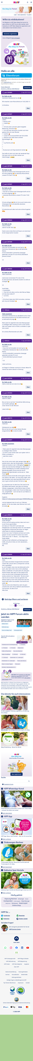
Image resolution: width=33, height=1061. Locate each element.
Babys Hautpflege (6, 654)
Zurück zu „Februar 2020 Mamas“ (10, 89)
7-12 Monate (5, 657)
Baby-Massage (25, 901)
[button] (27, 2)
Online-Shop (16, 905)
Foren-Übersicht (5, 87)
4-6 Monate (22, 654)
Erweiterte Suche (8, 784)
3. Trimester (12, 648)
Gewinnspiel (23, 903)
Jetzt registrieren (22, 14)
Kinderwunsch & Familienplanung (9, 644)
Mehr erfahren (7, 839)
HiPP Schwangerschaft (9, 958)
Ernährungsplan (17, 901)
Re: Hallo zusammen (8, 443)
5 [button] (19, 605)
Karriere (7, 974)
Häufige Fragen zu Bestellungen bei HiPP (16, 980)
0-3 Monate (15, 654)
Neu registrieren (16, 774)
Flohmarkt (17, 664)
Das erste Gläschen (18, 651)
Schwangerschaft (18, 630)
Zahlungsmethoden (16, 977)
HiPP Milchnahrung (10, 961)
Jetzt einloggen (16, 38)
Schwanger (21, 899)
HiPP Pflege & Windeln (23, 958)
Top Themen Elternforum (9, 982)
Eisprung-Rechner (11, 899)
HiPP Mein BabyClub (17, 964)
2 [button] (13, 605)
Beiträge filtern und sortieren (16, 599)
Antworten (27, 87)
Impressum (20, 982)
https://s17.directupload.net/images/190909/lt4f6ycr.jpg (17, 499)
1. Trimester (22, 644)
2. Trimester (4, 648)
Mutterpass (15, 903)
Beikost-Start (5, 623)
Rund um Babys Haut (6, 630)
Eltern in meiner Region (7, 664)
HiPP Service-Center (15, 929)
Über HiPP (16, 967)
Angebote (26, 964)
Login (15, 14)
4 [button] (17, 605)
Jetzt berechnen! (7, 867)
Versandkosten (15, 974)
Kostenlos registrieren (10, 34)
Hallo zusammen (7, 314)
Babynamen (20, 648)
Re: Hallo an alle (7, 96)
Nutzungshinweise (23, 971)
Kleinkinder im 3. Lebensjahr (8, 660)
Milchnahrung (5, 627)
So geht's (29, 14)
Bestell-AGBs (24, 974)
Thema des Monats (21, 660)
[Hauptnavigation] (2, 2)
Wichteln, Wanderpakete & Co (8, 667)
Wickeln (26, 899)
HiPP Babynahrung (22, 961)
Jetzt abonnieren (7, 813)
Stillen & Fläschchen (6, 651)
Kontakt (28, 982)
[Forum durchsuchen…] (16, 781)
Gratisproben (8, 901)
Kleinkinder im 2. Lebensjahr (16, 657)
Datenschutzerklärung (11, 971)
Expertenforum (7, 82)
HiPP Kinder (7, 964)
